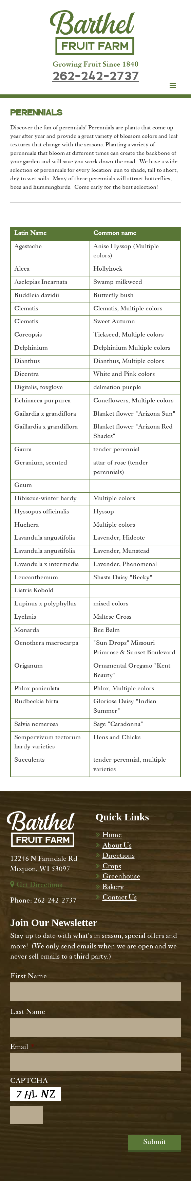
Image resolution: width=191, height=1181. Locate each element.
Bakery (113, 887)
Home (112, 835)
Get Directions (36, 885)
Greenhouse (121, 877)
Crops (111, 867)
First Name (29, 977)
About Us (117, 846)
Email (22, 1047)
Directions (118, 856)
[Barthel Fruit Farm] (92, 32)
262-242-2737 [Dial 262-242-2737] (95, 77)
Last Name (28, 1012)
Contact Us (119, 898)
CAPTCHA (29, 1081)
